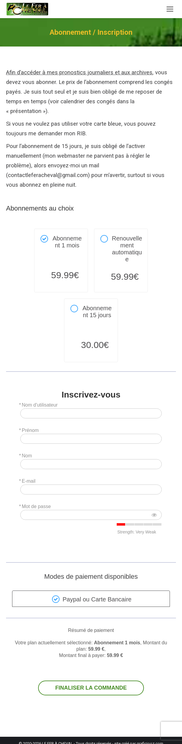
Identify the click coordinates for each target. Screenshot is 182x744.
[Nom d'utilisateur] (91, 413)
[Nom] (91, 464)
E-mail (28, 481)
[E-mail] (91, 489)
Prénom (30, 430)
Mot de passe (36, 506)
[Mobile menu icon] (170, 9)
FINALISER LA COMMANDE (91, 688)
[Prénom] (91, 439)
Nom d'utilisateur (40, 404)
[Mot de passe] (91, 515)
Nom (27, 455)
